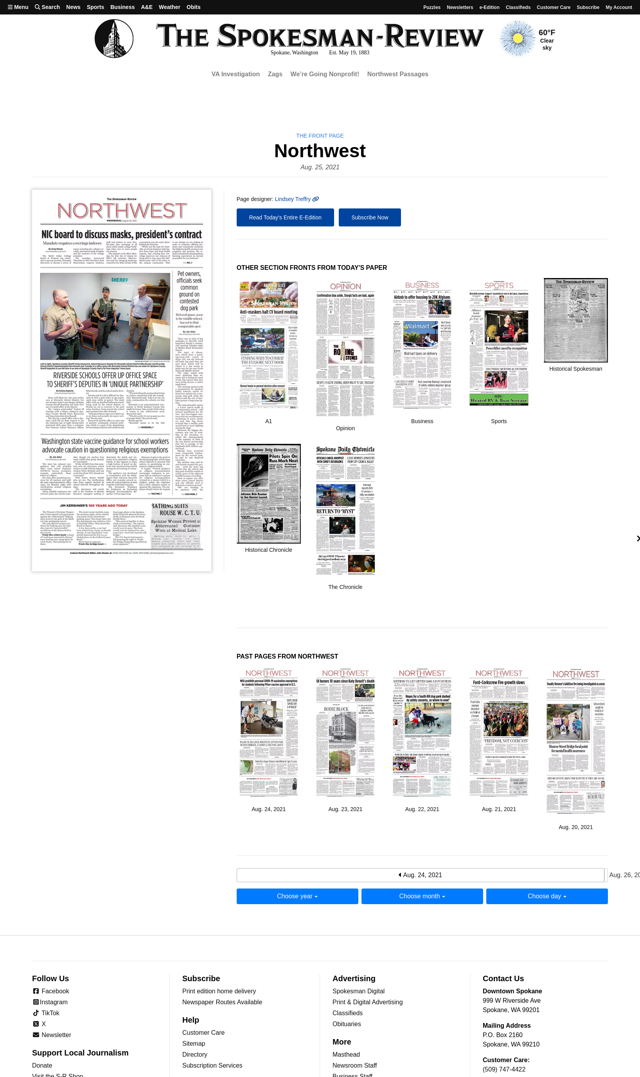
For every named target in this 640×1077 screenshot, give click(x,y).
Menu (18, 7)
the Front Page (320, 135)
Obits (194, 7)
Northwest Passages (398, 74)
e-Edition (490, 7)
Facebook (50, 991)
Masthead (346, 1054)
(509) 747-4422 (504, 1069)
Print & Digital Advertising (368, 1002)
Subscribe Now (369, 217)
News (73, 7)
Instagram (50, 1002)
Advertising (354, 978)
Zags (275, 74)
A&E (147, 7)
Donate (42, 1065)
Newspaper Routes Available (222, 1002)
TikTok (45, 1013)
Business (122, 7)
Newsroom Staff (355, 1065)
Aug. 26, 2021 (606, 875)
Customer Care (553, 7)
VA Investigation (236, 74)
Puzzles (431, 7)
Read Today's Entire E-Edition (285, 217)
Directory (194, 1054)
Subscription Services (212, 1065)
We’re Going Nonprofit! (325, 74)
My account (619, 7)
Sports (95, 7)
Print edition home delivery (219, 991)
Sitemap (193, 1043)
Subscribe (588, 7)
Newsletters (460, 7)
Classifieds (518, 7)
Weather (169, 7)
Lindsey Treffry (297, 199)
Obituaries (347, 1024)
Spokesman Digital (359, 991)
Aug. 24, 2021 (420, 875)
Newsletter (51, 1035)
